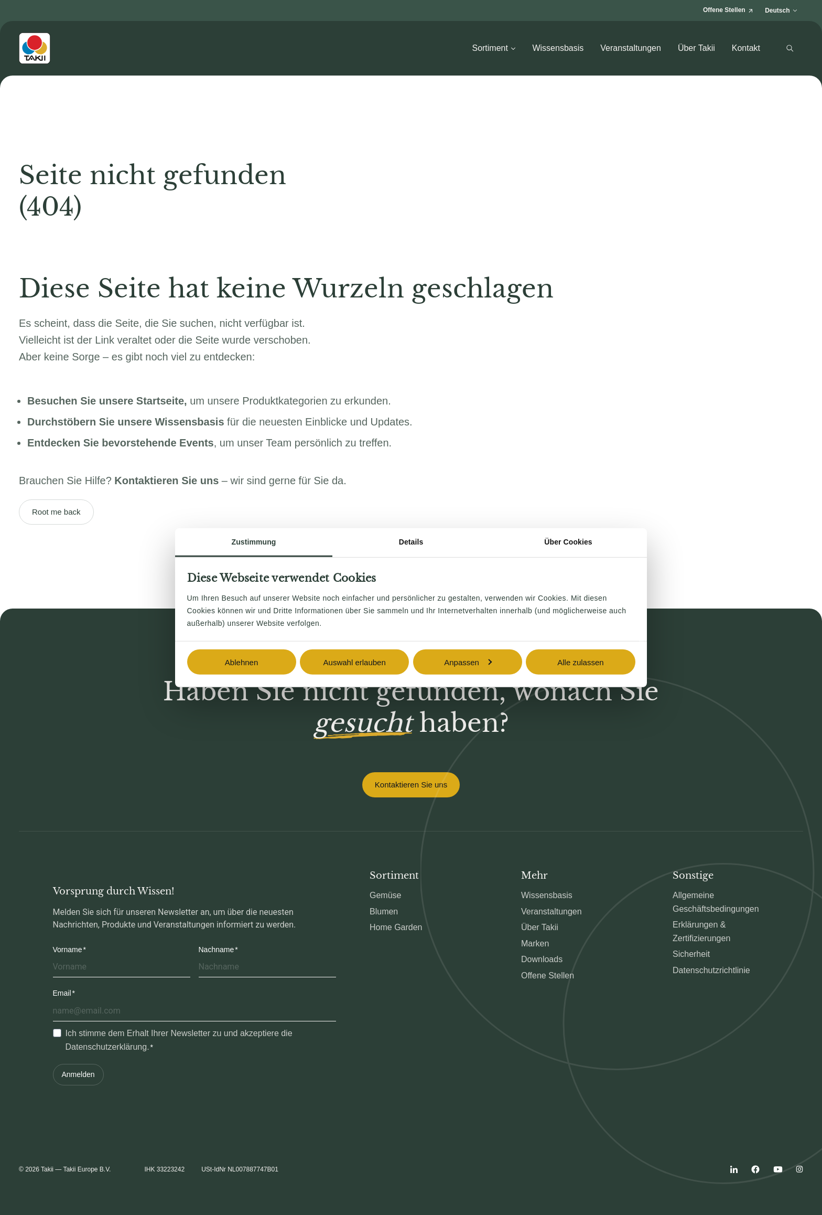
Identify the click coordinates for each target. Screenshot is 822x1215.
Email (62, 993)
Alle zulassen (580, 661)
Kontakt (746, 48)
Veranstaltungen (630, 48)
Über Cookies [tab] (568, 542)
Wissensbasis (557, 48)
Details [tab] (411, 542)
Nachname (216, 949)
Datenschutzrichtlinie (711, 970)
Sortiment (493, 48)
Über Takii (696, 48)
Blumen (384, 911)
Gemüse (385, 895)
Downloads (542, 959)
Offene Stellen (547, 975)
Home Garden (396, 927)
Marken (535, 943)
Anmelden (78, 1074)
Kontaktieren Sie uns (411, 784)
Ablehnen (241, 661)
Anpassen (468, 661)
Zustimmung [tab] (254, 542)
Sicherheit (691, 954)
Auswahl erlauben (354, 661)
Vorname (67, 949)
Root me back (56, 511)
